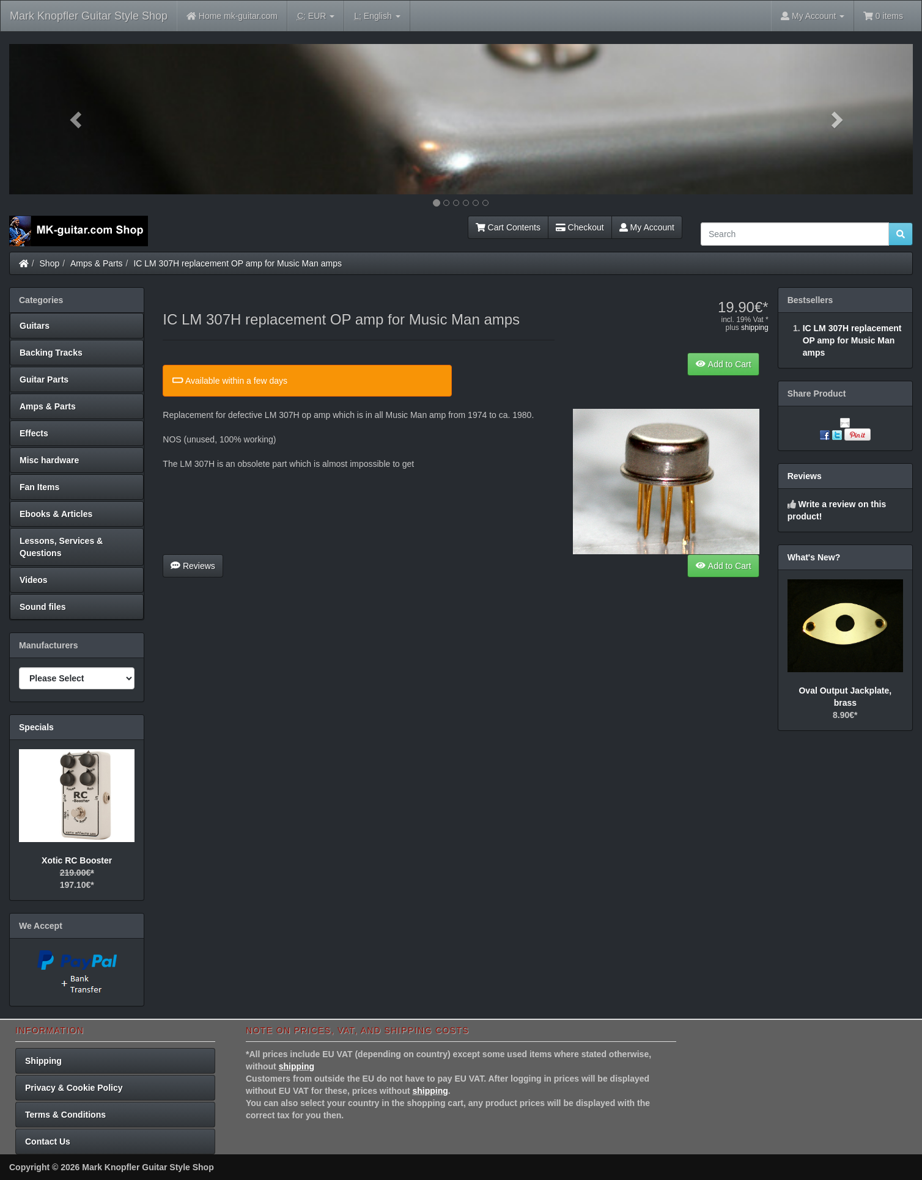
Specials (36, 727)
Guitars (35, 326)
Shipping (43, 1061)
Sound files (42, 607)
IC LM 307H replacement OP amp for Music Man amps (237, 263)
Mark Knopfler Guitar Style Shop (89, 16)
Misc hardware (49, 460)
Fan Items (39, 487)
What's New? (814, 557)
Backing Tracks (51, 352)
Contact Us (47, 1141)
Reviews (193, 566)
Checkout (580, 227)
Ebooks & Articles (56, 514)
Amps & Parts (96, 263)
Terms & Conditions (65, 1115)
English (377, 16)
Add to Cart (723, 364)
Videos (34, 580)
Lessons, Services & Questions (61, 547)
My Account (646, 227)
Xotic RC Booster (77, 860)
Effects (34, 433)
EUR (315, 16)
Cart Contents (508, 227)
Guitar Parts (44, 379)
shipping (755, 327)
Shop (50, 263)
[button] (77, 119)
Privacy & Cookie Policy (74, 1088)
